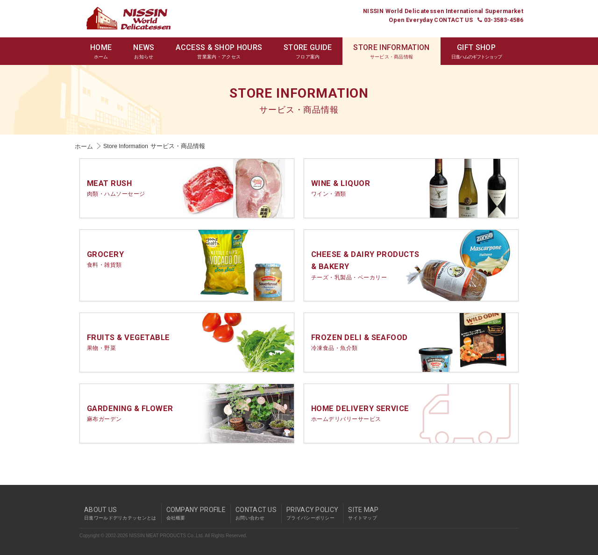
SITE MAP (363, 513)
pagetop (521, 495)
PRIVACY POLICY (312, 513)
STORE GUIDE (308, 51)
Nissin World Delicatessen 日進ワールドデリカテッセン (128, 18)
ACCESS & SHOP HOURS (219, 51)
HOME (101, 51)
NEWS (143, 51)
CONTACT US (256, 513)
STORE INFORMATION (391, 51)
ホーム (84, 146)
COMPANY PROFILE (196, 513)
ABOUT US (120, 513)
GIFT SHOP (476, 51)
